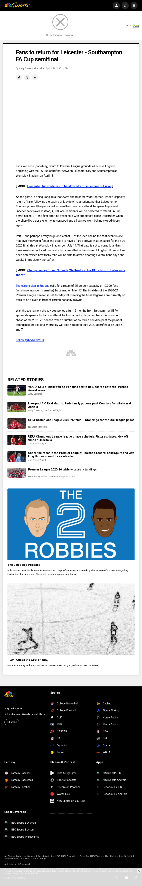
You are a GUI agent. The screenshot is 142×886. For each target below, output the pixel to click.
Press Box (84, 856)
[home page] (16, 5)
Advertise (21, 856)
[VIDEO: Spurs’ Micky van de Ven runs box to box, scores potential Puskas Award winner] (16, 390)
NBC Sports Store (70, 856)
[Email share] (35, 77)
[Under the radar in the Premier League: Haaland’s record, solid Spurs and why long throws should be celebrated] (16, 456)
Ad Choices (9, 856)
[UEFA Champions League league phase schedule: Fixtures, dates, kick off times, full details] (16, 440)
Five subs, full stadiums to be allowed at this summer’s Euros (69, 186)
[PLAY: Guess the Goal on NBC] (71, 619)
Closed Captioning (46, 856)
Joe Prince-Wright (52, 410)
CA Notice (24, 858)
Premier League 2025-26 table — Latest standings (62, 469)
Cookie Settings (38, 858)
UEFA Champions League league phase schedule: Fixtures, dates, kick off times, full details (78, 438)
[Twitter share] (27, 77)
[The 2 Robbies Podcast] (71, 524)
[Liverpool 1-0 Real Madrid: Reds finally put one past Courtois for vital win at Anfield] (16, 407)
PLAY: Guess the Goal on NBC (27, 659)
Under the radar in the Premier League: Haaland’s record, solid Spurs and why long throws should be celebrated (81, 454)
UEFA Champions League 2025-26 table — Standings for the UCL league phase (81, 420)
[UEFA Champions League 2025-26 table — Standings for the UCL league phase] (16, 423)
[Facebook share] (19, 77)
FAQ (58, 856)
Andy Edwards (26, 68)
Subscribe (12, 722)
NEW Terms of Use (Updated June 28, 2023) (111, 856)
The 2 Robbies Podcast (23, 565)
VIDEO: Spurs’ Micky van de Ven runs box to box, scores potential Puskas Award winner (78, 388)
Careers (31, 856)
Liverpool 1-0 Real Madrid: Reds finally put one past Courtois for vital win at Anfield (79, 405)
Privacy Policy (11, 858)
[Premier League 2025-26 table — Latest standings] (16, 473)
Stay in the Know (13, 708)
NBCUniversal (23, 864)
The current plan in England (32, 285)
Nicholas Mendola (37, 427)
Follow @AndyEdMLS (30, 340)
